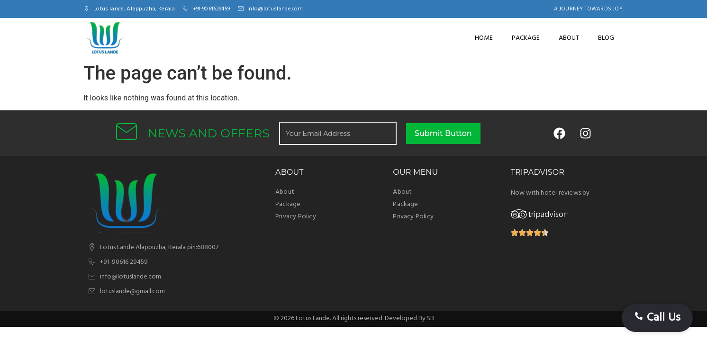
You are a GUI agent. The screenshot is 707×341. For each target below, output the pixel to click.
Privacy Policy (295, 217)
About (569, 38)
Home (484, 38)
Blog (606, 38)
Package (526, 38)
